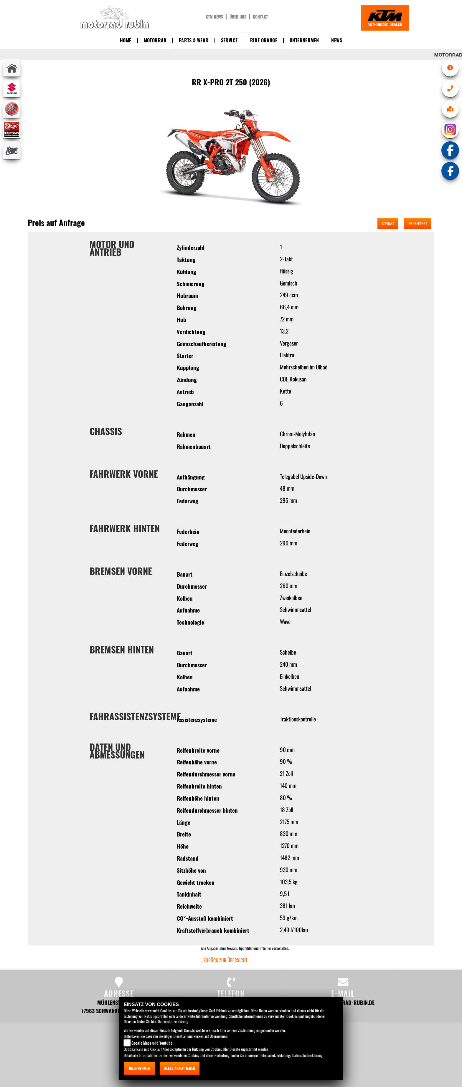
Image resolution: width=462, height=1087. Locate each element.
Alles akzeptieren (179, 1068)
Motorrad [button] (155, 40)
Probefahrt (418, 223)
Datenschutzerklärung (173, 1021)
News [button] (336, 40)
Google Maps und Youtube (151, 1043)
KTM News (214, 16)
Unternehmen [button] (304, 40)
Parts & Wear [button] (194, 40)
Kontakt (260, 16)
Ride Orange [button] (263, 40)
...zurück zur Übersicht (224, 960)
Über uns (238, 16)
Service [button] (229, 40)
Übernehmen (139, 1068)
